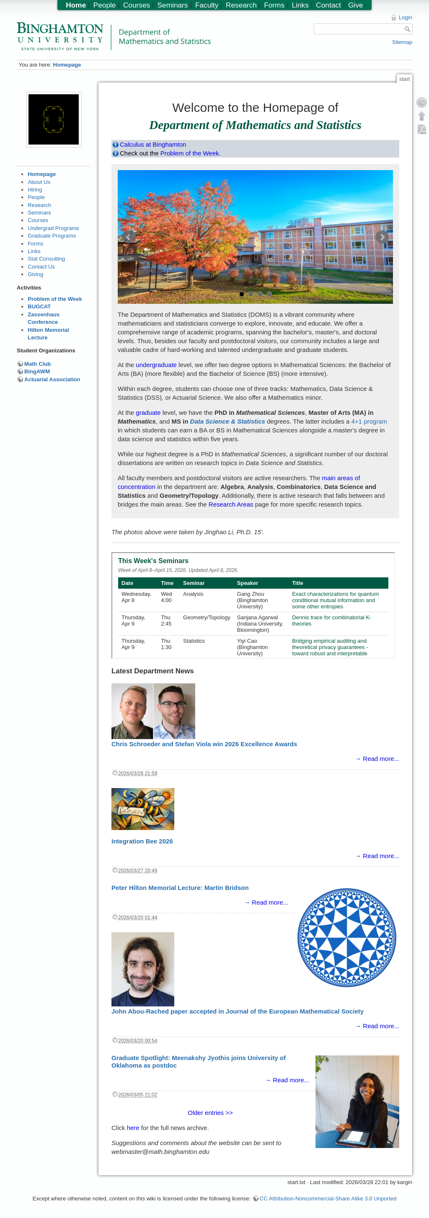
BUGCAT (39, 306)
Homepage (67, 65)
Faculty (207, 5)
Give (355, 5)
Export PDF (422, 129)
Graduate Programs (52, 236)
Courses (38, 220)
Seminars (39, 212)
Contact (328, 5)
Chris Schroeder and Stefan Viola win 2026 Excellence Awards (204, 743)
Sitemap (402, 42)
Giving (35, 274)
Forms (35, 243)
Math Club (37, 364)
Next (382, 237)
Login (405, 17)
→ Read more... (377, 758)
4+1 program (369, 421)
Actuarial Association (52, 379)
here (133, 1127)
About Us (39, 182)
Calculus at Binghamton (153, 144)
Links (34, 251)
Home (76, 5)
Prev (128, 237)
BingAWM (37, 371)
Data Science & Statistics (227, 421)
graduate (148, 412)
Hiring (35, 189)
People (36, 197)
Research (39, 205)
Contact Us (41, 267)
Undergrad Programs (53, 228)
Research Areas (231, 504)
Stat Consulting (46, 259)
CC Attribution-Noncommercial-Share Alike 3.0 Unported (328, 1198)
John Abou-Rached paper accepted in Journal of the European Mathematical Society (237, 1011)
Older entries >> (210, 1112)
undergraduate (156, 364)
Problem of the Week (55, 299)
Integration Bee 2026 (142, 841)
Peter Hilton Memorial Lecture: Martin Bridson (180, 887)
